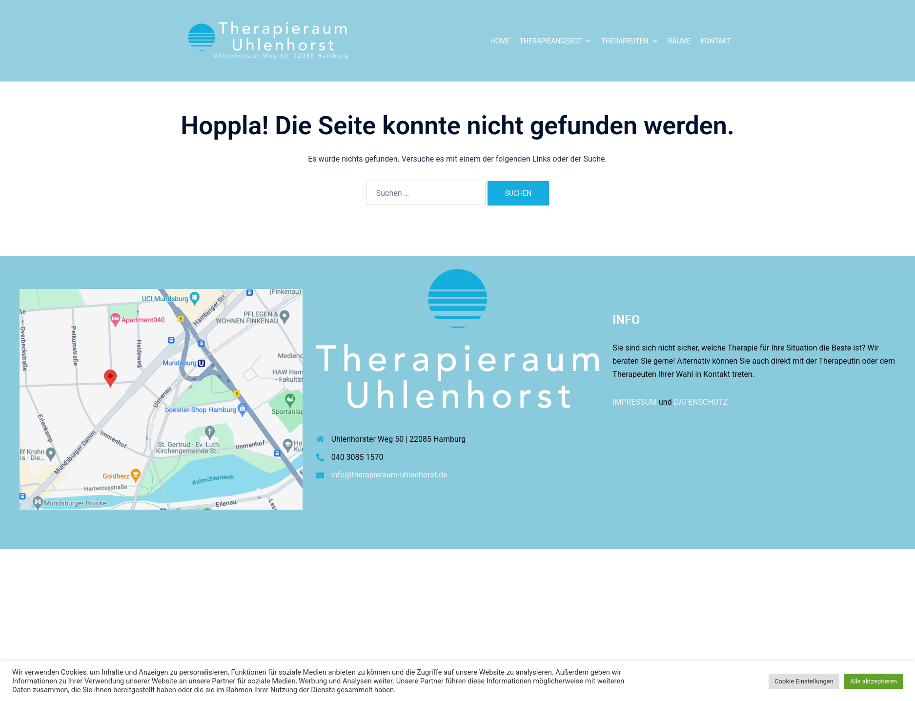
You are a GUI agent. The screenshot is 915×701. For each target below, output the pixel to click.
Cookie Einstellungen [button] (804, 681)
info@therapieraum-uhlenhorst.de (389, 474)
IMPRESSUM (634, 402)
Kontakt (715, 41)
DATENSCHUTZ (701, 402)
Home (500, 41)
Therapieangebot (555, 41)
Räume (679, 41)
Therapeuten (629, 41)
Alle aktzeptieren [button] (873, 681)
